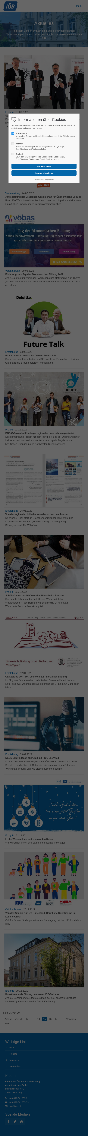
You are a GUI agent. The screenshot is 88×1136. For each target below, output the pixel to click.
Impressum (49, 179)
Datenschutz (39, 179)
